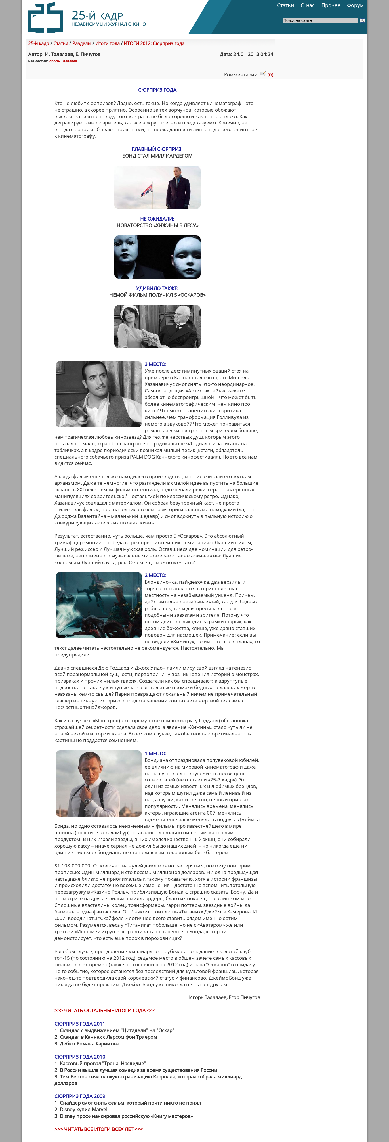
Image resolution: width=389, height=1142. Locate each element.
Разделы (81, 43)
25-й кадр (38, 43)
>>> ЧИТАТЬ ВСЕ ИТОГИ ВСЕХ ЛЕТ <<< (98, 1129)
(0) (266, 74)
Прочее (330, 5)
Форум (355, 5)
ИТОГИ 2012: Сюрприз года (154, 43)
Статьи (285, 5)
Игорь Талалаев (63, 61)
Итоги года (107, 43)
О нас (308, 5)
